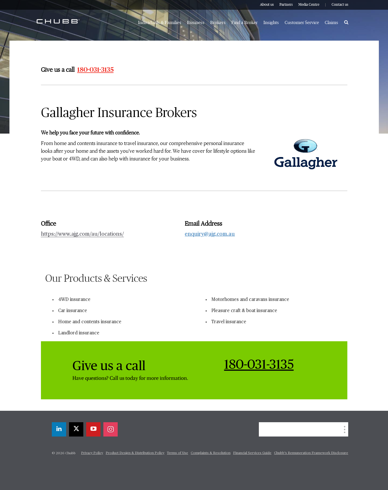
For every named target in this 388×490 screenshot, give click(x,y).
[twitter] (76, 429)
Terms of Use (177, 453)
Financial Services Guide (252, 453)
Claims (331, 22)
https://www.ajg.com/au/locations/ (82, 234)
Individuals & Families (159, 22)
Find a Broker (244, 22)
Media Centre (308, 5)
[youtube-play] (93, 429)
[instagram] (110, 429)
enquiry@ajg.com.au (210, 234)
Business (195, 22)
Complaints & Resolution (211, 453)
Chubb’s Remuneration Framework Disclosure (311, 453)
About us (267, 5)
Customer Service (302, 22)
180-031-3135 (95, 70)
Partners (286, 5)
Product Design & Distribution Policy (135, 453)
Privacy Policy (92, 453)
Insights (271, 22)
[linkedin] (59, 429)
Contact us (340, 5)
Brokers (218, 22)
